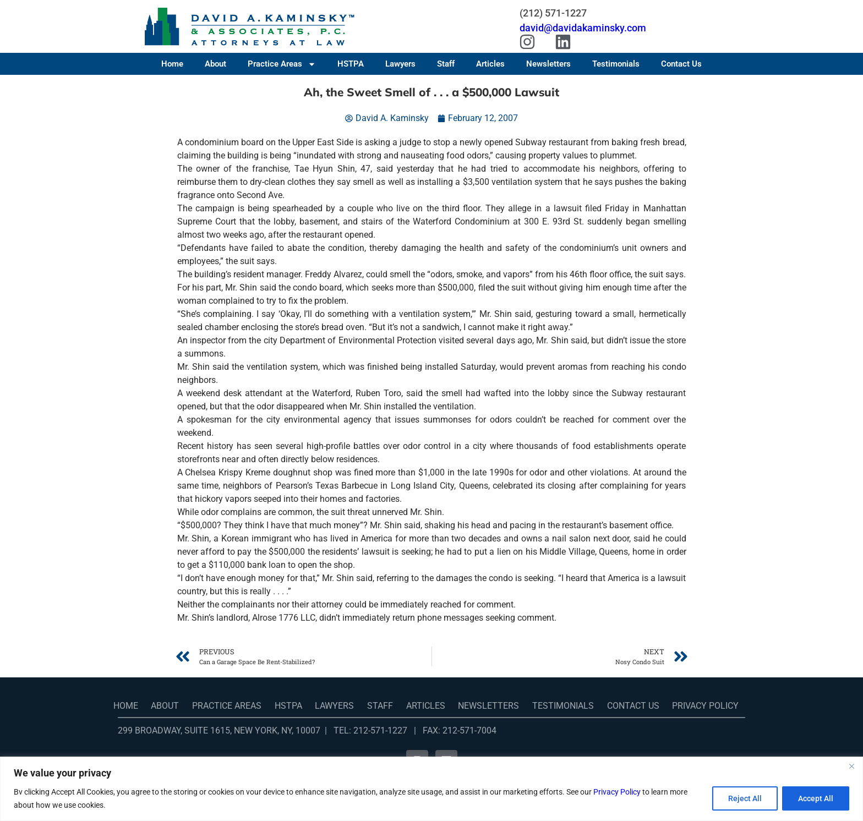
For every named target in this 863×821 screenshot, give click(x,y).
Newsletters (548, 64)
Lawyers (400, 64)
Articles (490, 64)
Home (172, 64)
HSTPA (350, 64)
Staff (446, 64)
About (215, 64)
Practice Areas (282, 63)
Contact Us (681, 64)
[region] (431, 789)
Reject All (745, 798)
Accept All (815, 798)
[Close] (851, 766)
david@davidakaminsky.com (583, 28)
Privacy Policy (617, 791)
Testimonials (616, 64)
